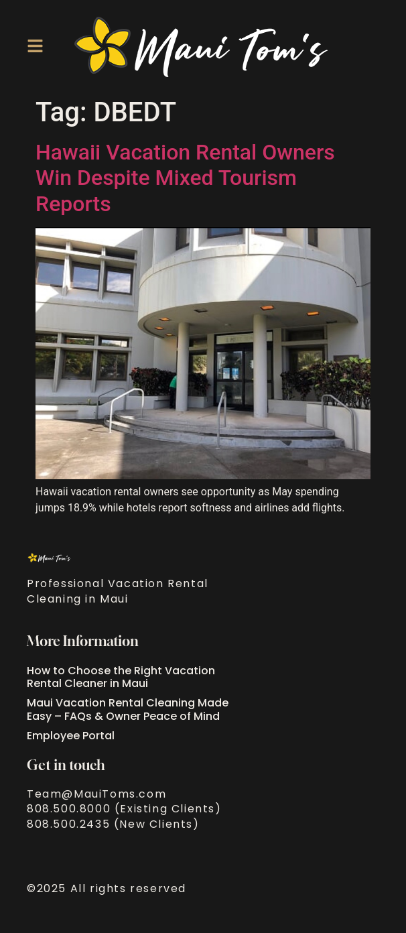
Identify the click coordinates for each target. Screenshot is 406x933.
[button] (35, 45)
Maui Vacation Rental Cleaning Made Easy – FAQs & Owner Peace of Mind (127, 709)
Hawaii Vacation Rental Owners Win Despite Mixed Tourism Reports (185, 177)
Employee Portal (71, 735)
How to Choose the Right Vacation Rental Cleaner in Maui (121, 677)
